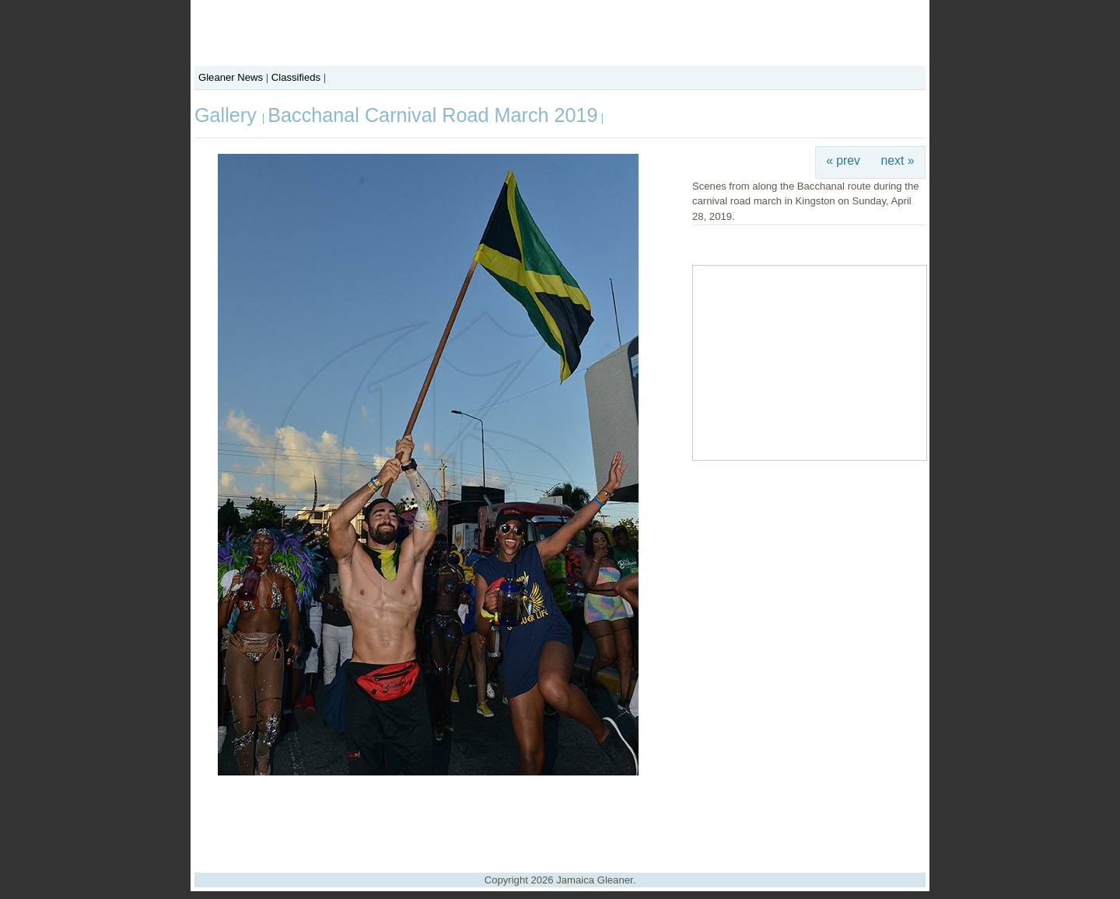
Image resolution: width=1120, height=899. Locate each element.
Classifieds (295, 77)
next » (898, 160)
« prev (843, 160)
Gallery (228, 115)
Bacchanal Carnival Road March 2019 (432, 115)
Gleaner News (230, 77)
